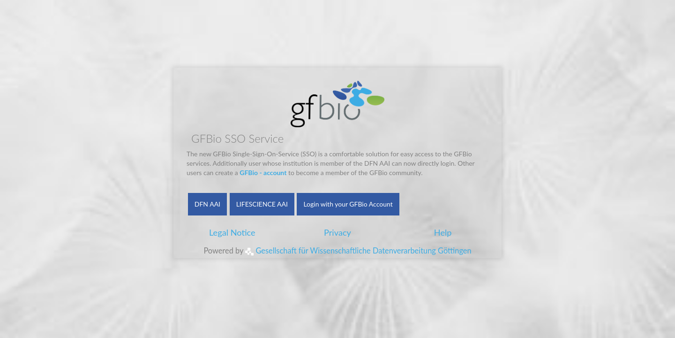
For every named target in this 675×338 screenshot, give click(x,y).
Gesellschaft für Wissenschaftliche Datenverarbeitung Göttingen (358, 250)
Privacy (337, 232)
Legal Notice (232, 232)
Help (443, 232)
